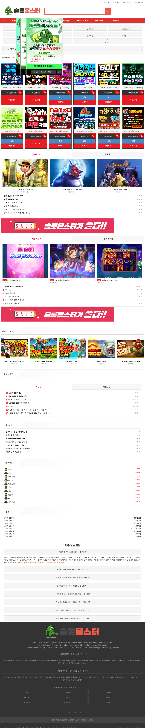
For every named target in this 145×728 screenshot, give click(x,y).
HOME (27, 692)
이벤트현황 (108, 239)
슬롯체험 (27, 702)
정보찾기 (126, 2)
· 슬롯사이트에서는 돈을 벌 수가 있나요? (72, 569)
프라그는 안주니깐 (11, 296)
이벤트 (67, 697)
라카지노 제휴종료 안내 (14, 452)
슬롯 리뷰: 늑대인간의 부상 (72, 190)
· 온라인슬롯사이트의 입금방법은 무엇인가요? (72, 610)
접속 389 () (138, 2)
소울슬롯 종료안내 (12, 435)
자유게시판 (36, 239)
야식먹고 (10, 406)
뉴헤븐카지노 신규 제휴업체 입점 (18, 449)
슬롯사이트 (37, 563)
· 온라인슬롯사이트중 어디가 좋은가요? (72, 552)
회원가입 (116, 2)
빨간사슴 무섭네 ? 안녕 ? (108, 280)
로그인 (106, 2)
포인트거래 (67, 702)
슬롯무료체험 (82, 20)
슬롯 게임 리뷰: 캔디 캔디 (13, 203)
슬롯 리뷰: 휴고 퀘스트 (25, 190)
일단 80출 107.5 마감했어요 (17, 403)
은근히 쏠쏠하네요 (11, 280)
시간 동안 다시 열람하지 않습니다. (43, 72)
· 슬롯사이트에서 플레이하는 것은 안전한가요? (72, 577)
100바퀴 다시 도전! (11, 293)
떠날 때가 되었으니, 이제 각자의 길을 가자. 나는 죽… (27, 410)
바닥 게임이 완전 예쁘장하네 (14, 300)
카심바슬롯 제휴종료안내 (15, 445)
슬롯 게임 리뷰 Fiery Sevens (14, 209)
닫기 (59, 72)
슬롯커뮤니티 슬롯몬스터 (40, 660)
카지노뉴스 (27, 697)
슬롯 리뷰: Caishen (10, 206)
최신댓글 (106, 387)
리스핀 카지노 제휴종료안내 (16, 442)
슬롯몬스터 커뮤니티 (79, 654)
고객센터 (116, 20)
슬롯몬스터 (43, 677)
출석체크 (99, 20)
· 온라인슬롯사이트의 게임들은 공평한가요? (72, 586)
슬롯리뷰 (66, 20)
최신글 (38, 387)
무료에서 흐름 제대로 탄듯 (61, 280)
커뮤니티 (108, 692)
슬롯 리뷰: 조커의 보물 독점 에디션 (16, 213)
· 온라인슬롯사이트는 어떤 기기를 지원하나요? (72, 602)
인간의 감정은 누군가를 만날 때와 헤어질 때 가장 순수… (28, 413)
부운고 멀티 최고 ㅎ (11, 303)
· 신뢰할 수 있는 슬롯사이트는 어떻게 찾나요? (72, 594)
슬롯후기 (108, 154)
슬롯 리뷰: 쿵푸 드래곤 (119, 190)
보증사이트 (67, 692)
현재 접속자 (9, 518)
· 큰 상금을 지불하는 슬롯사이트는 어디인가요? (72, 618)
